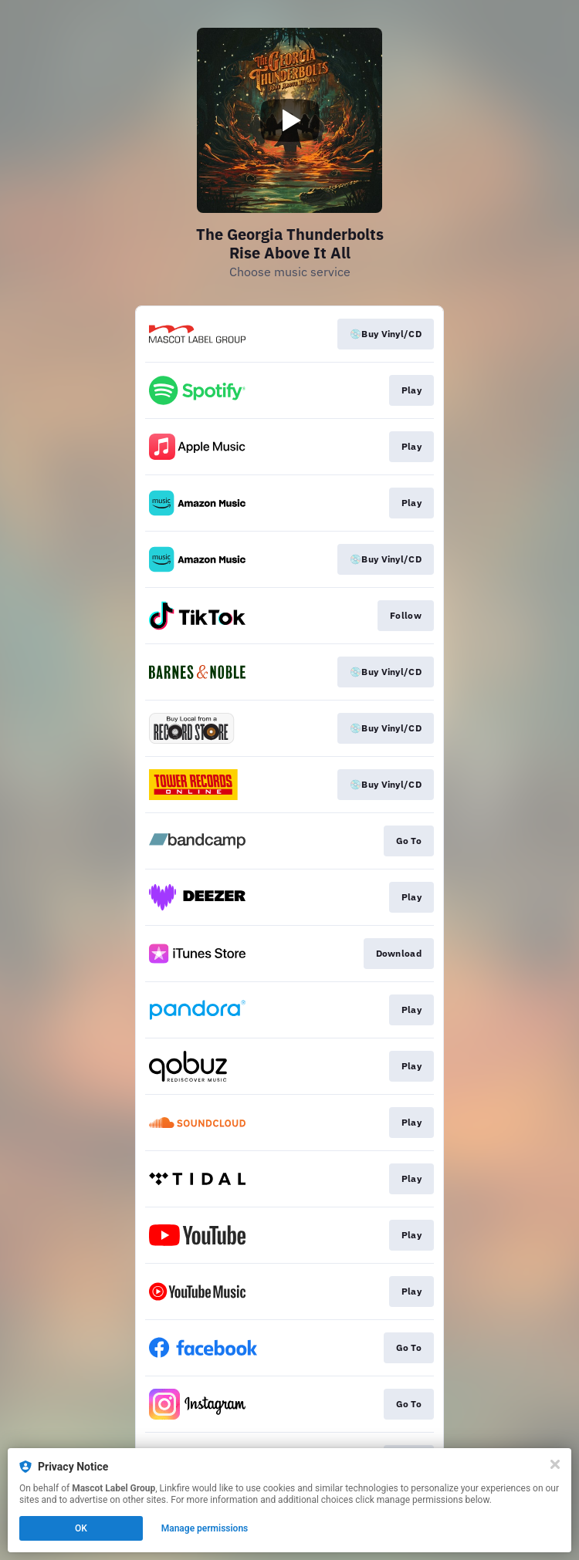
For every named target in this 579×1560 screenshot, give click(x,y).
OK (81, 1528)
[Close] (555, 1464)
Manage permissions (205, 1528)
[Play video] (289, 120)
